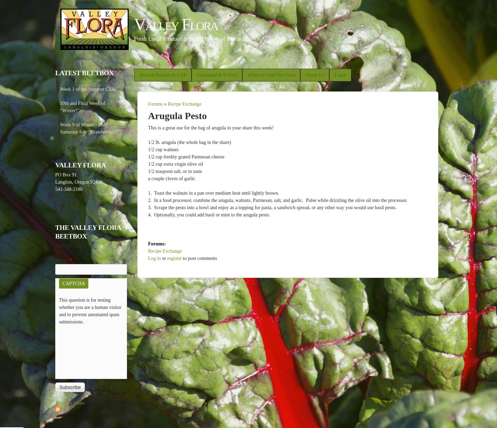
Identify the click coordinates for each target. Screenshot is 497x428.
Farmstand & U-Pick (217, 75)
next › (89, 147)
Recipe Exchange (185, 104)
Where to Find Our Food (271, 75)
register (174, 258)
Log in (154, 258)
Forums (155, 104)
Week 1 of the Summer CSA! (88, 89)
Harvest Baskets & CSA (162, 75)
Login (340, 75)
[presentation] (87, 350)
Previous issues (70, 403)
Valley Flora (176, 24)
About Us (314, 75)
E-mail (63, 260)
